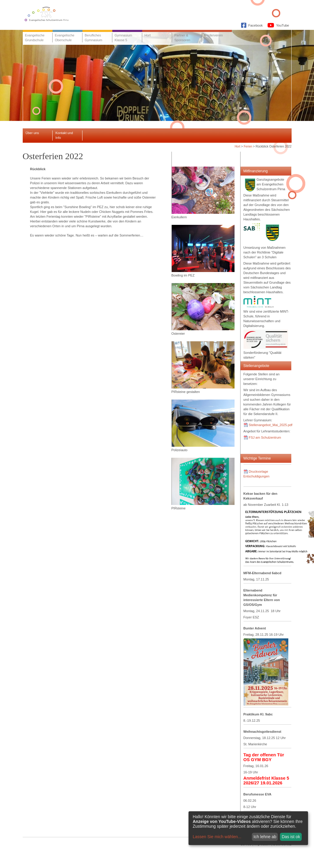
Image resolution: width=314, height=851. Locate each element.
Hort (237, 146)
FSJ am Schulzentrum (265, 437)
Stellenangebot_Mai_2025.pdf (270, 425)
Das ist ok (291, 836)
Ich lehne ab (264, 836)
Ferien (248, 146)
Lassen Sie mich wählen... (217, 836)
